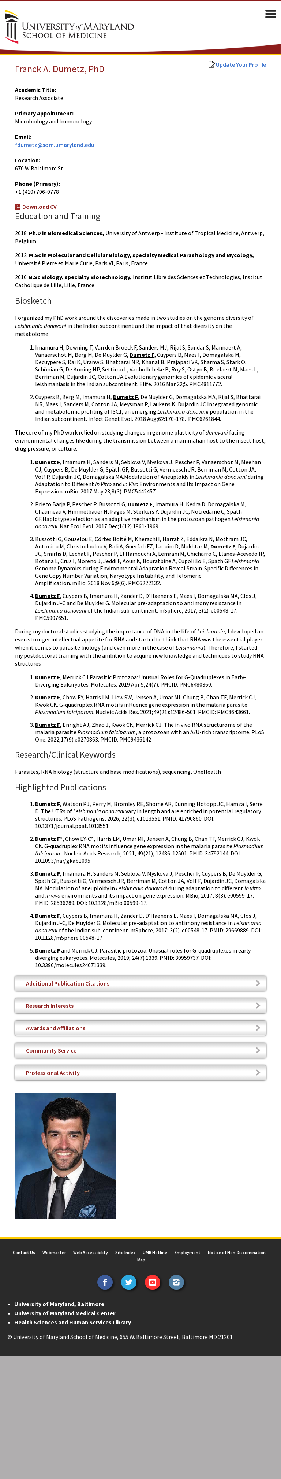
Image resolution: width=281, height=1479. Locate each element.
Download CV (39, 206)
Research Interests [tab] (49, 997)
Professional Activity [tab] (52, 1064)
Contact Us (24, 1244)
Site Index (125, 1244)
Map (141, 1251)
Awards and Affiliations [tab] (55, 1020)
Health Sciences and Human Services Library (72, 1314)
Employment (188, 1244)
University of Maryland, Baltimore (59, 1295)
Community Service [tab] (51, 1042)
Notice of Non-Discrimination (237, 1244)
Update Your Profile (241, 64)
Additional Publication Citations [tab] (67, 975)
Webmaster (54, 1244)
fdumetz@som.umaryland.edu (54, 144)
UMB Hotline (155, 1244)
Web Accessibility (90, 1244)
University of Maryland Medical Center (64, 1305)
